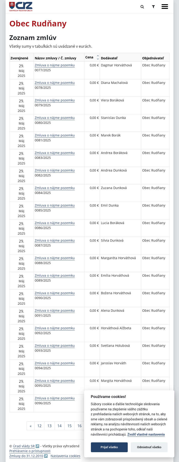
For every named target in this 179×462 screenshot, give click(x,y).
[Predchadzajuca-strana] (30, 425)
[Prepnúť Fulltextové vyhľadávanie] (142, 6)
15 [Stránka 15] (69, 425)
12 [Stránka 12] (39, 425)
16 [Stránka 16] (79, 425)
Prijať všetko (109, 447)
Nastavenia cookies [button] (65, 456)
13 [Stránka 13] (49, 425)
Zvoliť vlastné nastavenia (146, 435)
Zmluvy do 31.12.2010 (26, 456)
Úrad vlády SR (24, 446)
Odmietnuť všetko (149, 447)
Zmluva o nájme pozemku (55, 65)
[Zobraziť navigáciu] (165, 6)
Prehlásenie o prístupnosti (30, 451)
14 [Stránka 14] (59, 425)
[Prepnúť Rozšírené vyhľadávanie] (153, 6)
